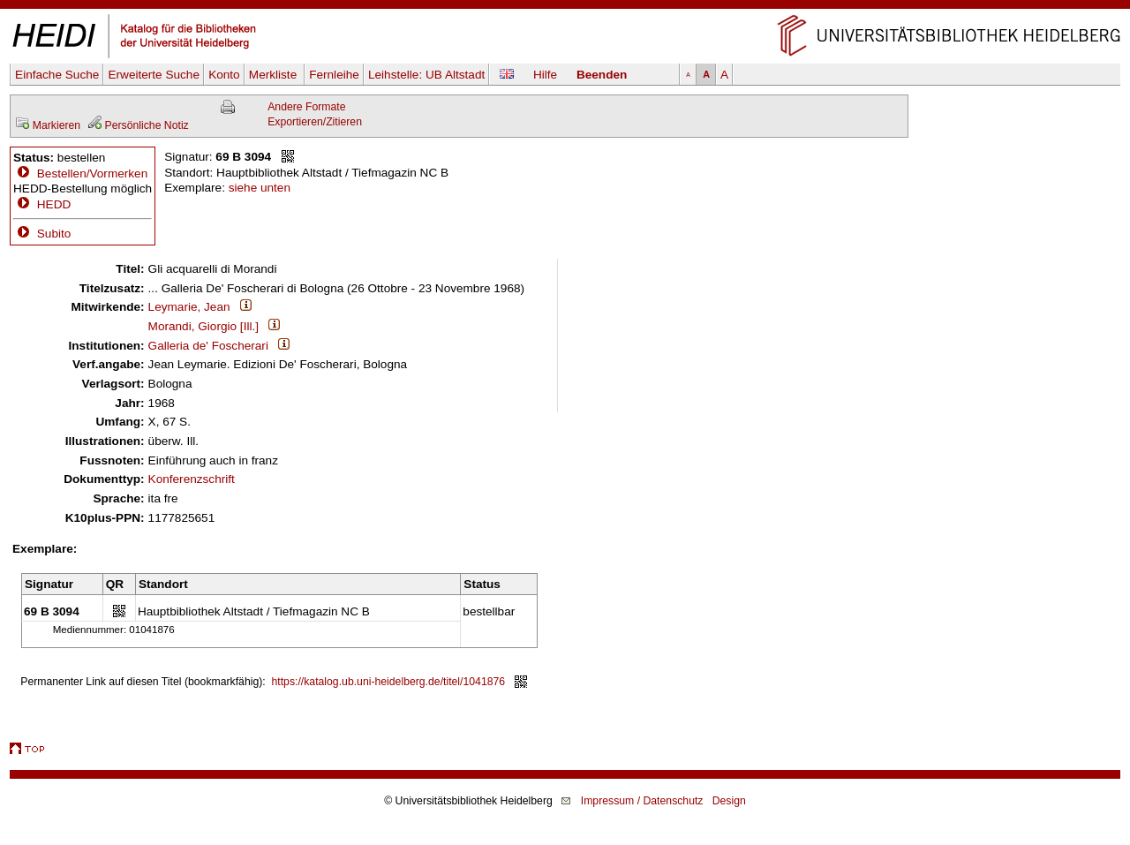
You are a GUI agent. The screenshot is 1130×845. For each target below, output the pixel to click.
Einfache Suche (57, 74)
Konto (224, 74)
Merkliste (274, 74)
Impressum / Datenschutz (642, 801)
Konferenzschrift (191, 479)
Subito (42, 233)
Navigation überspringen (565, 7)
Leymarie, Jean (189, 306)
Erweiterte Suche (154, 74)
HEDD (42, 204)
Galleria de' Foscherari (208, 345)
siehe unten (259, 187)
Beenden (601, 74)
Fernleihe (334, 74)
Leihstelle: (426, 74)
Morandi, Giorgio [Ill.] (203, 326)
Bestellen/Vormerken (92, 173)
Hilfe (545, 74)
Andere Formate (306, 107)
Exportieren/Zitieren (314, 122)
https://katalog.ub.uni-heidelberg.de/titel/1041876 (389, 681)
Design (729, 801)
